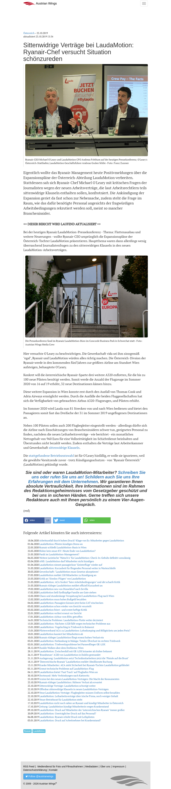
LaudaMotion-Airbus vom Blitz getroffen (60, 616)
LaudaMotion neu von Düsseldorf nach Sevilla (63, 589)
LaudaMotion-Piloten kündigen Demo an (61, 544)
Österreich (28, 33)
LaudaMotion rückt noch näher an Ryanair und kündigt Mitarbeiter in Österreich (81, 703)
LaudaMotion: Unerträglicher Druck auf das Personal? (67, 713)
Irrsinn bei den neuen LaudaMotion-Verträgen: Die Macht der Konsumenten (79, 679)
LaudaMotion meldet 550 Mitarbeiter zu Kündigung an (67, 575)
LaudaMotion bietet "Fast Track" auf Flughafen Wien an (68, 672)
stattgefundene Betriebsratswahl (51, 455)
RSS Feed (29, 766)
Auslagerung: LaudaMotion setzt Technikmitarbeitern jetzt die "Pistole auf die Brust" (84, 658)
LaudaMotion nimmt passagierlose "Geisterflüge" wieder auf (70, 564)
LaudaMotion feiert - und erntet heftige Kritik (63, 609)
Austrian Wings (40, 3)
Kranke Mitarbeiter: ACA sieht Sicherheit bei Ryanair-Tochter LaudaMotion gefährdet (84, 665)
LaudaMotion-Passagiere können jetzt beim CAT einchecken (71, 602)
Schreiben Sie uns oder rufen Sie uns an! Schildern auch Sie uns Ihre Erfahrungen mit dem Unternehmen (86, 477)
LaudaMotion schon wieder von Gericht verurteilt (65, 606)
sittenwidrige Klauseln (64, 447)
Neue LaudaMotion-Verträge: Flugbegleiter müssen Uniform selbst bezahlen (79, 692)
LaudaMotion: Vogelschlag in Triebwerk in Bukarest (66, 627)
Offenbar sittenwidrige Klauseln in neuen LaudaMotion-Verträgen (74, 689)
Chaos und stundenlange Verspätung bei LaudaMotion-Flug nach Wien (76, 596)
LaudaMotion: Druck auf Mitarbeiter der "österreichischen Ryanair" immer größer (82, 710)
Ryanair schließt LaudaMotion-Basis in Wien (62, 547)
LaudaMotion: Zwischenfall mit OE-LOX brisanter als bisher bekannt (75, 651)
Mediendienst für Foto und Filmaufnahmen (60, 766)
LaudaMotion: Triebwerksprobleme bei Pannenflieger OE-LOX (72, 644)
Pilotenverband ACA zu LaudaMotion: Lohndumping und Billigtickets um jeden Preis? (84, 630)
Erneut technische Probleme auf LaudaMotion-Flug (66, 668)
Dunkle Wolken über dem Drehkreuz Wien (61, 647)
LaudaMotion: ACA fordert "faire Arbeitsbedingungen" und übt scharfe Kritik (79, 582)
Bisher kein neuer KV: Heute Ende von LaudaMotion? (67, 550)
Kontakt (53, 770)
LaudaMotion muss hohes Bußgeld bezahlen (62, 599)
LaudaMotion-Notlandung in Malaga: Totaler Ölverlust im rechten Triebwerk (79, 641)
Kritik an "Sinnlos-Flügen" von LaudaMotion (62, 578)
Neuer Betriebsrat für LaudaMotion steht (60, 699)
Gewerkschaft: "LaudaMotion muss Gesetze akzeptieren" (69, 571)
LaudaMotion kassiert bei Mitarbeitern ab (61, 634)
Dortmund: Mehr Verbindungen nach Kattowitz (64, 675)
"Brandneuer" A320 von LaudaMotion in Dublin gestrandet (69, 654)
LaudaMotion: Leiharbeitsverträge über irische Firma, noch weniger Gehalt (78, 696)
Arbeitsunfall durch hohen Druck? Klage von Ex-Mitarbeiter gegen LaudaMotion (81, 540)
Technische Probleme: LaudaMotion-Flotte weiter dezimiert (71, 620)
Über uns (105, 766)
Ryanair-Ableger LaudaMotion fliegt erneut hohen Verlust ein (71, 637)
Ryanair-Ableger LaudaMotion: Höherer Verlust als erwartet (70, 682)
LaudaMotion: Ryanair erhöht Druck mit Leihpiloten (66, 717)
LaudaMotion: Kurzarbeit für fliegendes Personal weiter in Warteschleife (77, 568)
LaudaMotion (39, 731)
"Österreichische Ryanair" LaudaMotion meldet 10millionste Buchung (75, 661)
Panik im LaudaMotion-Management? (59, 554)
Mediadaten (91, 766)
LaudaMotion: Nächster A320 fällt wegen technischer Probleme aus (74, 623)
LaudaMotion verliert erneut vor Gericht (60, 613)
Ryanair (27, 731)
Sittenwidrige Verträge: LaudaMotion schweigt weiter (67, 685)
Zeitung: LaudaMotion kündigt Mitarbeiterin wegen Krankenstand (74, 706)
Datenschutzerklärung (35, 770)
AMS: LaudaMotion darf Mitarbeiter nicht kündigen (66, 561)
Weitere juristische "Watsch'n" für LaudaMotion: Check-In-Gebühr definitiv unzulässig (84, 557)
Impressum (118, 766)
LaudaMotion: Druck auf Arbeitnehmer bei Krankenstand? (70, 720)
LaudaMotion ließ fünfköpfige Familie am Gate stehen (67, 592)
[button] (37, 520)
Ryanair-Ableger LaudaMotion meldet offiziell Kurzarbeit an (71, 585)
